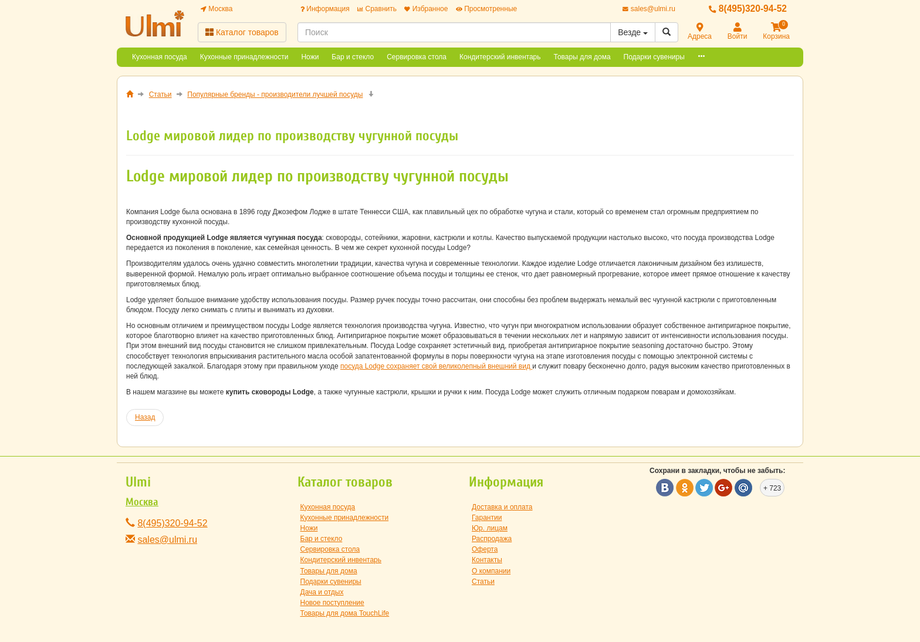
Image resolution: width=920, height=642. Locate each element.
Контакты (487, 560)
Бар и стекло (353, 57)
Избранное (426, 9)
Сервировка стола (417, 57)
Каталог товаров (242, 32)
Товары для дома (582, 57)
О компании (491, 571)
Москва (216, 9)
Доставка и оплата (502, 507)
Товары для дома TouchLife (345, 613)
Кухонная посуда (159, 57)
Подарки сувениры (654, 57)
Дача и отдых (322, 592)
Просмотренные (486, 9)
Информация (325, 9)
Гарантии (487, 517)
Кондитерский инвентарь (500, 57)
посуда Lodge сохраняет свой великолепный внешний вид (436, 366)
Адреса (700, 32)
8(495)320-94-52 (748, 8)
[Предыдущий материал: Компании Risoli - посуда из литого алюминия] (145, 417)
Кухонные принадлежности (244, 57)
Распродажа (492, 539)
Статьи (483, 581)
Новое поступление (332, 603)
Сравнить (377, 9)
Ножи (310, 57)
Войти (738, 32)
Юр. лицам (490, 528)
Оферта (485, 549)
